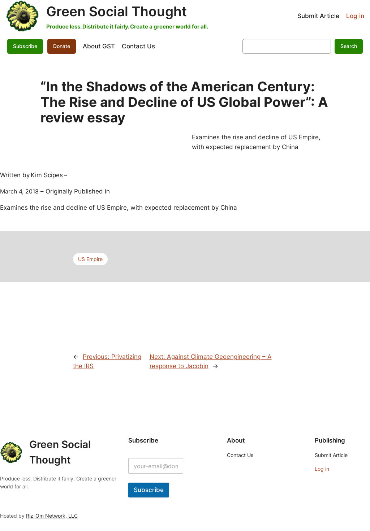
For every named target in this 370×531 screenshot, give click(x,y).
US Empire (90, 259)
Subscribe (25, 46)
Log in (355, 15)
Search (348, 46)
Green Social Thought (116, 11)
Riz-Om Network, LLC (52, 516)
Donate (61, 46)
